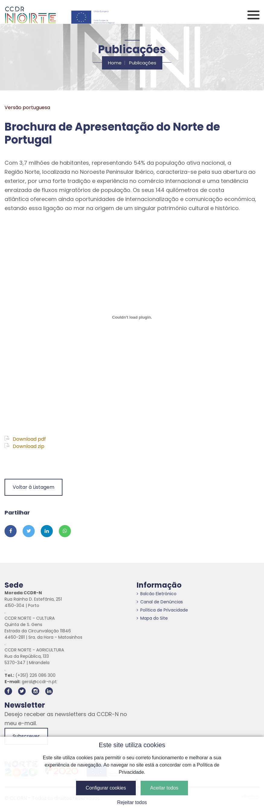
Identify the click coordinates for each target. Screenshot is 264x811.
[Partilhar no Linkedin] (47, 531)
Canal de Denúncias (160, 602)
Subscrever (26, 736)
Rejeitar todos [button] (132, 802)
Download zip (24, 446)
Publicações (142, 63)
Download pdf (25, 439)
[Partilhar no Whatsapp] (65, 531)
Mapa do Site (152, 618)
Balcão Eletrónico (157, 594)
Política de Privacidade (162, 610)
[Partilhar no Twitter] (29, 531)
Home (115, 63)
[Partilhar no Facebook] (11, 531)
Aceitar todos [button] (164, 787)
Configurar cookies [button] (106, 787)
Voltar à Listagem (33, 487)
